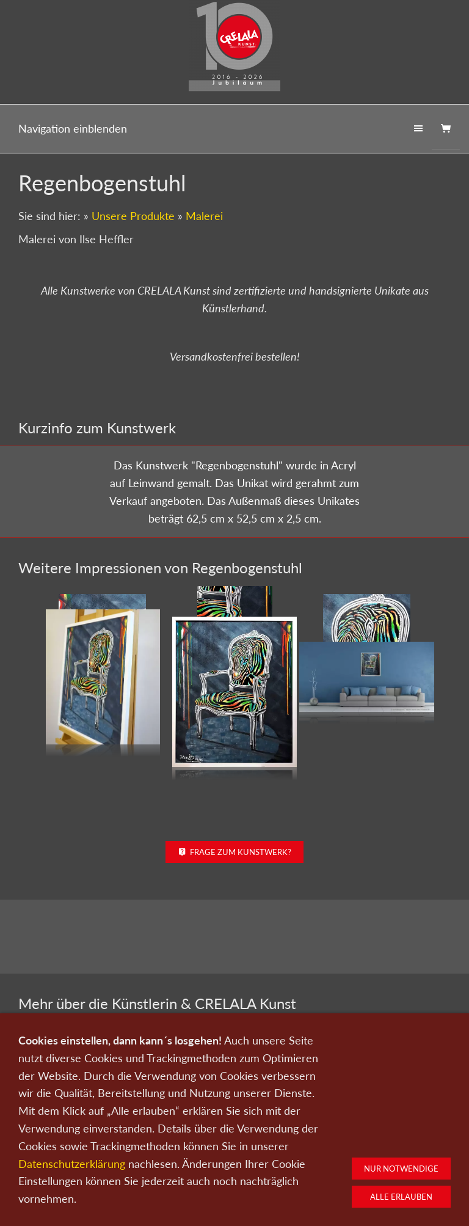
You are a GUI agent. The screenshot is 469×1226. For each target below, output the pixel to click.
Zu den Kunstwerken (234, 1076)
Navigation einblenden (72, 128)
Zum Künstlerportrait (84, 1070)
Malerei (204, 215)
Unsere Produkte (133, 215)
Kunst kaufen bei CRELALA (384, 1081)
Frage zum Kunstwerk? (235, 786)
